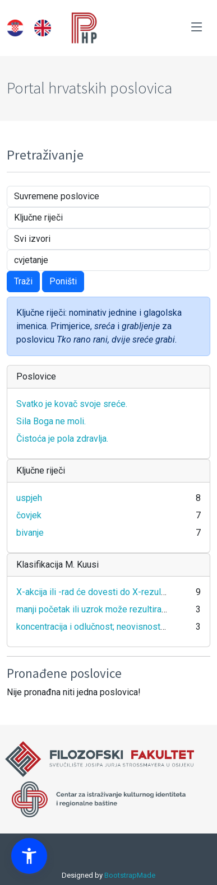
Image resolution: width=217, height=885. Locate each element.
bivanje (30, 532)
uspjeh (29, 498)
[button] (29, 856)
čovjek (28, 515)
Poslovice (36, 376)
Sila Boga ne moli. (51, 421)
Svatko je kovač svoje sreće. (71, 404)
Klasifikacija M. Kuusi (57, 564)
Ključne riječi (40, 470)
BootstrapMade (129, 875)
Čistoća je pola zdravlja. (62, 438)
